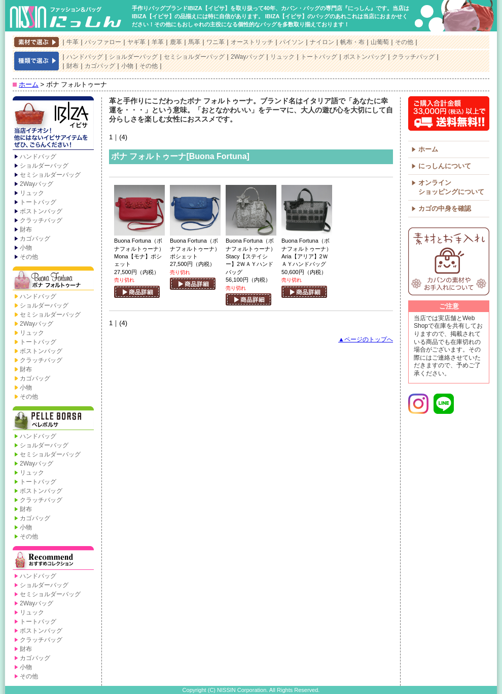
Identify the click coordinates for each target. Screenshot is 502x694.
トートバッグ (319, 56)
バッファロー (103, 42)
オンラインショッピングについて (451, 187)
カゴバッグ (100, 65)
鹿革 (176, 42)
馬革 (194, 42)
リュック (282, 56)
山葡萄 (380, 42)
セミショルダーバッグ (194, 56)
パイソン (291, 42)
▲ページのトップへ (365, 339)
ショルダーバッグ (133, 56)
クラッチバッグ (413, 56)
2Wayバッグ (247, 56)
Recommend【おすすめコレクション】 (53, 558)
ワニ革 (215, 42)
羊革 (158, 42)
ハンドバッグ (84, 56)
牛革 (72, 42)
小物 (127, 65)
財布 (72, 65)
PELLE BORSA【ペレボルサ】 (53, 419)
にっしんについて (444, 166)
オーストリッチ (252, 42)
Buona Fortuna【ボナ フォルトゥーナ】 (53, 279)
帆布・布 (352, 42)
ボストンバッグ (364, 56)
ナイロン (322, 42)
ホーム (29, 84)
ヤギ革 (136, 42)
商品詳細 (137, 292)
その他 (404, 42)
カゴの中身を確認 (444, 208)
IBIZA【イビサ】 (53, 124)
